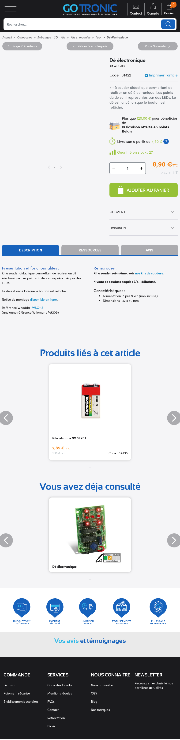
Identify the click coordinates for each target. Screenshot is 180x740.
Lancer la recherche (168, 24)
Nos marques (100, 711)
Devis (51, 727)
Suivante (158, 46)
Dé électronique (64, 566)
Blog (94, 702)
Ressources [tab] (90, 249)
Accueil (7, 37)
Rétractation (56, 719)
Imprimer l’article (161, 74)
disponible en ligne (43, 299)
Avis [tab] (149, 249)
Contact (53, 711)
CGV (94, 694)
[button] (114, 168)
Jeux (98, 37)
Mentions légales (59, 694)
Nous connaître (102, 686)
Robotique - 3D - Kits (51, 37)
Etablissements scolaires (21, 702)
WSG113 (37, 307)
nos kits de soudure (149, 273)
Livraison (10, 686)
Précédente (22, 46)
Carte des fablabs (59, 686)
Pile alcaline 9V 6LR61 (69, 438)
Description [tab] (30, 249)
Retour (89, 46)
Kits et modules (80, 37)
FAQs (51, 702)
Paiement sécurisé (17, 694)
